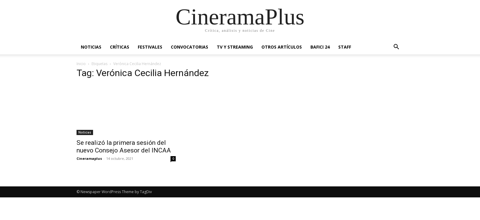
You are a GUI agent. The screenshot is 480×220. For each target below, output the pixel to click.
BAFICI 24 (320, 47)
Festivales (150, 47)
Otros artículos (281, 47)
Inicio (81, 63)
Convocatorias (189, 47)
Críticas (119, 47)
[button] (396, 47)
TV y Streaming (235, 47)
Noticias (91, 47)
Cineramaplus (89, 158)
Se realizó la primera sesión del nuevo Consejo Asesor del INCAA (124, 146)
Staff (344, 47)
